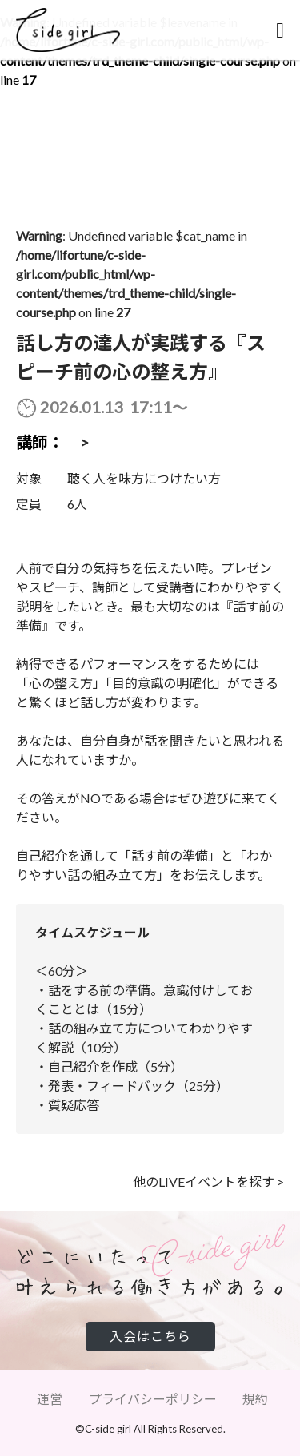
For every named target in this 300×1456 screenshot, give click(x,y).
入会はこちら (150, 1335)
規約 (255, 1398)
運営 (49, 1398)
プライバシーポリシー (153, 1398)
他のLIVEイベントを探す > (208, 1181)
